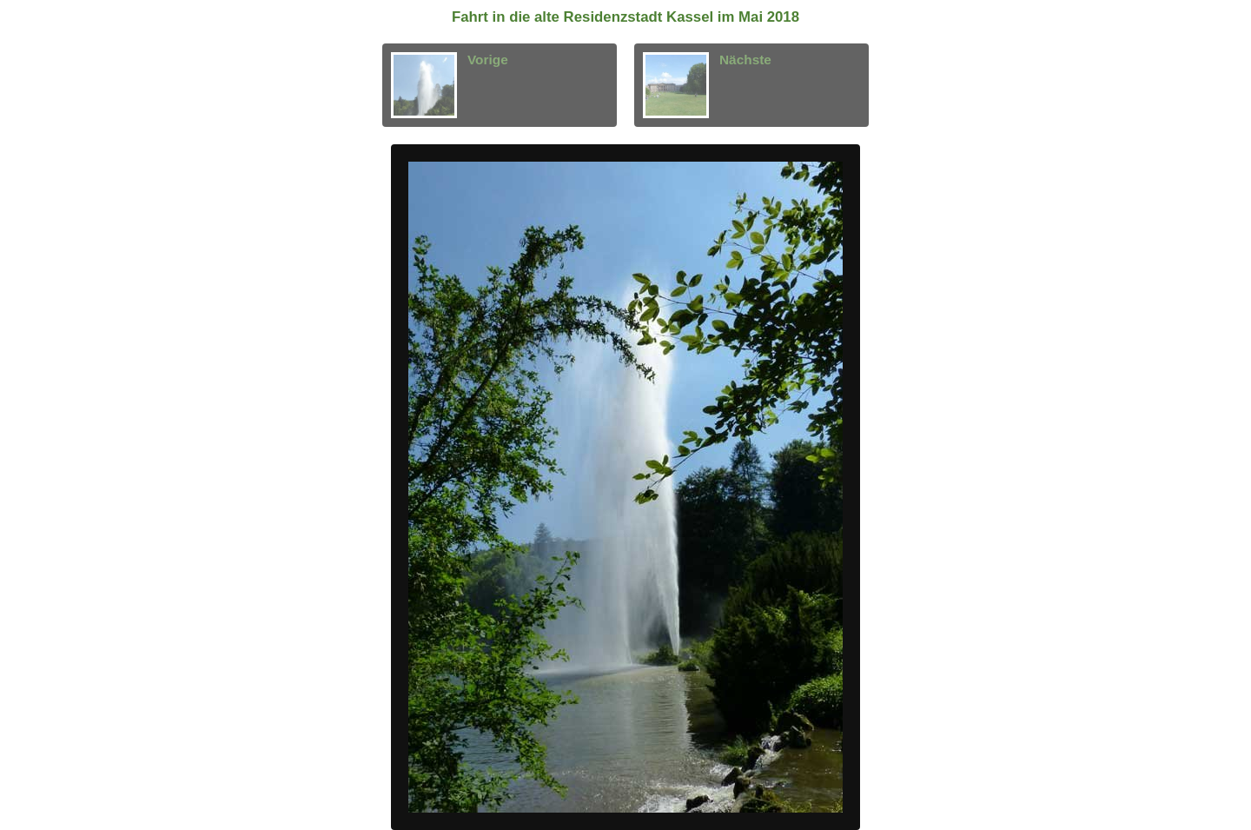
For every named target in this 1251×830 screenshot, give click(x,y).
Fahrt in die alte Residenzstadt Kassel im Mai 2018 (625, 17)
